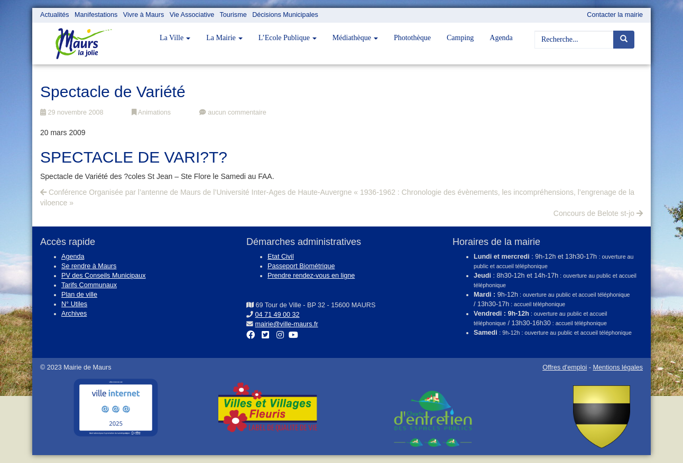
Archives (74, 313)
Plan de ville (79, 294)
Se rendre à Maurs (88, 266)
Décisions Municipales (285, 14)
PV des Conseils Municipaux (103, 275)
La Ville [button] (175, 38)
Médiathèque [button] (355, 38)
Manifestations (96, 14)
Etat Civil (280, 256)
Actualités (54, 14)
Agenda (501, 38)
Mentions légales (618, 367)
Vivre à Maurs (143, 14)
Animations (151, 112)
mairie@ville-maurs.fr (286, 324)
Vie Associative (192, 14)
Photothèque (412, 38)
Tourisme (233, 14)
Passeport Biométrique (301, 266)
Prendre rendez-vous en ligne (311, 275)
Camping (460, 38)
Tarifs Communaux (89, 285)
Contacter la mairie (615, 14)
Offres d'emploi (564, 367)
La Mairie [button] (224, 38)
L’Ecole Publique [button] (288, 38)
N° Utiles (74, 304)
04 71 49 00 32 (277, 314)
